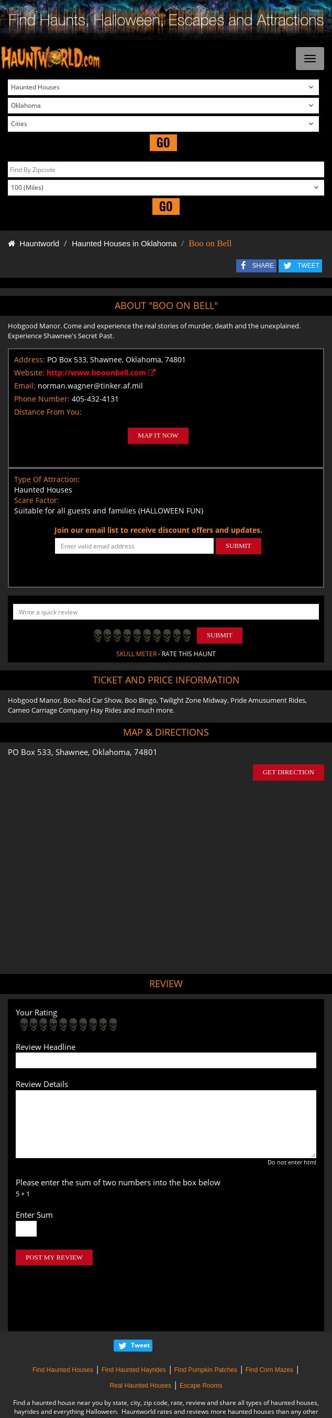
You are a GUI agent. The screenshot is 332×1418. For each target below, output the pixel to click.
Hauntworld (33, 243)
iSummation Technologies (171, 1404)
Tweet (140, 1301)
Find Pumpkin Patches (205, 1326)
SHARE (263, 265)
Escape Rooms (201, 1341)
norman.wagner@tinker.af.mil (90, 386)
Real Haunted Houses (140, 1341)
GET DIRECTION (288, 772)
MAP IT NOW (158, 435)
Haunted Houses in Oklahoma (124, 243)
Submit (220, 635)
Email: (25, 386)
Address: (29, 359)
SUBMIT (238, 546)
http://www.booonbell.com (101, 373)
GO (163, 142)
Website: (29, 373)
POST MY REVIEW (54, 1257)
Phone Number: (42, 399)
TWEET (308, 265)
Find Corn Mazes (269, 1326)
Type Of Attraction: (47, 479)
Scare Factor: (36, 500)
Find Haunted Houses (62, 1326)
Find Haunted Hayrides (134, 1326)
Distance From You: (48, 412)
